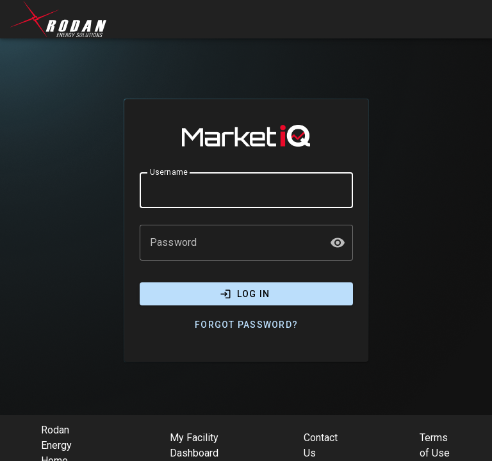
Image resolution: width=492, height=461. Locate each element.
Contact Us (321, 445)
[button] (337, 242)
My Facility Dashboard (194, 445)
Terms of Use (435, 445)
